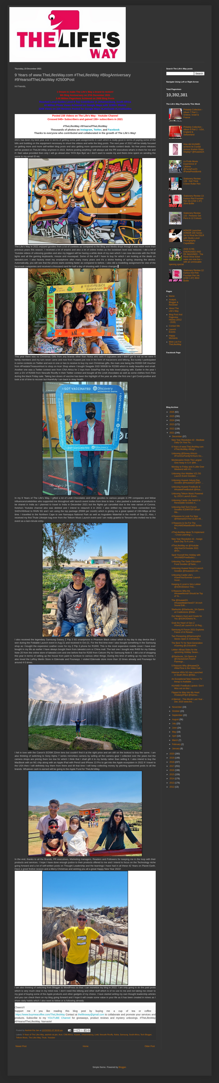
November (177, 707)
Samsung (124, 1034)
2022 (172, 428)
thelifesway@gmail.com (91, 1014)
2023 (172, 424)
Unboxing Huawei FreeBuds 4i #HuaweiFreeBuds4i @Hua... (186, 488)
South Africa (134, 1034)
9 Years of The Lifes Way (33, 1034)
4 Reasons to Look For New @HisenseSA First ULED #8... (187, 517)
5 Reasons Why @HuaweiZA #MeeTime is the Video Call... (186, 666)
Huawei (77, 1034)
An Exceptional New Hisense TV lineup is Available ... (186, 680)
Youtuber (51, 1038)
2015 (172, 774)
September (177, 715)
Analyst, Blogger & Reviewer (173, 302)
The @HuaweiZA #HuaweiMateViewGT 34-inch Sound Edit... (186, 603)
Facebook (114, 129)
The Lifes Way (35, 1038)
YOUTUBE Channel (59, 1017)
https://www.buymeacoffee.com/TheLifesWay (40, 1014)
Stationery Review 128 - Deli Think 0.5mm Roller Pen (192, 181)
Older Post (150, 1046)
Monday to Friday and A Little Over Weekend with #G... (187, 468)
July (174, 723)
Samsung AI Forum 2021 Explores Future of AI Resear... (187, 630)
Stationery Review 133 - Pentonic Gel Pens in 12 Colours (192, 215)
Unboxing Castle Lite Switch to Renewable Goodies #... (185, 501)
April (174, 736)
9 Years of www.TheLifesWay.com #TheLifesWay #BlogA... (187, 448)
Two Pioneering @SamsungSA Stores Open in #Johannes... (186, 637)
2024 (172, 420)
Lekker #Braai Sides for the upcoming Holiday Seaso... (185, 650)
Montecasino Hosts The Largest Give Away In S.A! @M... (186, 461)
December (177, 436)
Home (85, 1046)
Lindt (97, 1034)
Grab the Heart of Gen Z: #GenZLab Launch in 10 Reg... (187, 624)
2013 (172, 783)
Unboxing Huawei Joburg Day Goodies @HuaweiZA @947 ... (187, 481)
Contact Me (174, 326)
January (176, 748)
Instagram (86, 129)
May (174, 732)
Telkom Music (22, 1038)
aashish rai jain (51, 1034)
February (176, 744)
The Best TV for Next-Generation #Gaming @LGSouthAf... (187, 644)
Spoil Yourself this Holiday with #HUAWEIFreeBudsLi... (185, 556)
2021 (172, 432)
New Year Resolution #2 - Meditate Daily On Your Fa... (187, 441)
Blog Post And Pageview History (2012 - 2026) (175, 318)
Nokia (116, 1034)
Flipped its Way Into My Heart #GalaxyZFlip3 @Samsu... (185, 693)
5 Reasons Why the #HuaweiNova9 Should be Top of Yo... (187, 593)
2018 (172, 762)
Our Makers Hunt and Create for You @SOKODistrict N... (186, 617)
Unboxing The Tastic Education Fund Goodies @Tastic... (186, 562)
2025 (172, 416)
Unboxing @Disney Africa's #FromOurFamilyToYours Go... (187, 454)
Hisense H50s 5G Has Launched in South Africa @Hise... (187, 673)
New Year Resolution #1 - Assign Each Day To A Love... (186, 540)
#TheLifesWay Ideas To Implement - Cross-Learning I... (187, 533)
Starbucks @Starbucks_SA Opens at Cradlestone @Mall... (187, 610)
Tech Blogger (145, 1034)
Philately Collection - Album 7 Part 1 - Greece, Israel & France (193, 113)
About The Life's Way (174, 309)
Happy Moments (173, 336)
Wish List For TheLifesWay (175, 343)
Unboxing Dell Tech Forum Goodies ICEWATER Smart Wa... (185, 509)
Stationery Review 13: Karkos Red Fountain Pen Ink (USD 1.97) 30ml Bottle (193, 200)
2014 (172, 778)
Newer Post (21, 1046)
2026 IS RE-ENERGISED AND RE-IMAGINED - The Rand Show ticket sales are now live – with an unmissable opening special (186, 257)
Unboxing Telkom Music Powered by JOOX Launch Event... (187, 494)
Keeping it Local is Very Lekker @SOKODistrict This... (186, 585)
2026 (172, 412)
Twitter (97, 129)
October (176, 711)
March (175, 740)
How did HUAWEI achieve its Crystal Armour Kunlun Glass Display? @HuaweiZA (193, 148)
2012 (172, 787)
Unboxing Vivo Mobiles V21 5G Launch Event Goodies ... (186, 474)
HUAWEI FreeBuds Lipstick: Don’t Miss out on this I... (187, 687)
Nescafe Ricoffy (106, 1034)
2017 (172, 766)
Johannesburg (87, 1034)
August (175, 719)
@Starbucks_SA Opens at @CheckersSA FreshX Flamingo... (183, 659)
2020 (172, 753)
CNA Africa (68, 1034)
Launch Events (172, 330)
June (174, 728)
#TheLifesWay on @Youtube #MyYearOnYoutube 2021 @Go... (184, 548)
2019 (172, 758)
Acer (60, 1034)
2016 (172, 770)
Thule (44, 1038)
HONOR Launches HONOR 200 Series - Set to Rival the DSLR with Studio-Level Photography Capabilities (193, 236)
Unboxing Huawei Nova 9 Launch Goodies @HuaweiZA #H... (187, 569)
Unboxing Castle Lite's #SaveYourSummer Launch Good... (185, 577)
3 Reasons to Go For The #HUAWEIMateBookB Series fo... (186, 525)
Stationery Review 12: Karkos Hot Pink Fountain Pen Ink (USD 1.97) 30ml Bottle (193, 275)
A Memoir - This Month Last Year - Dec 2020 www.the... (187, 700)
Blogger (122, 1067)
